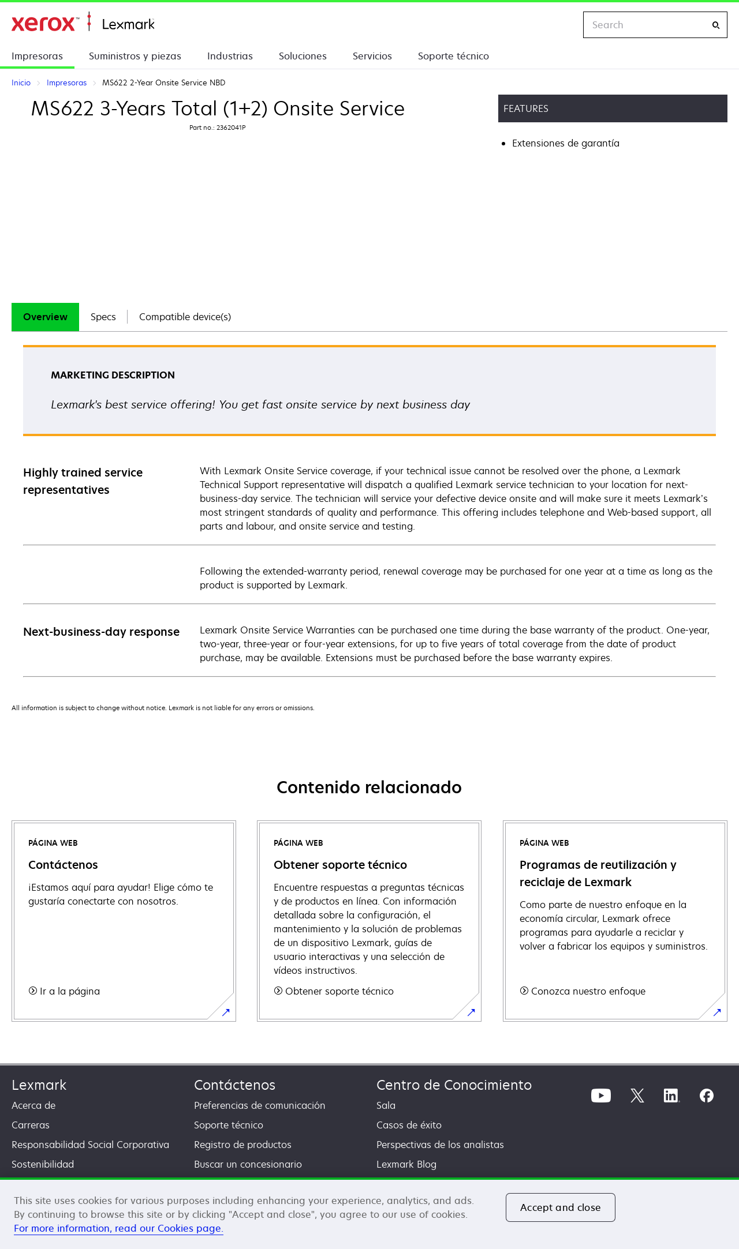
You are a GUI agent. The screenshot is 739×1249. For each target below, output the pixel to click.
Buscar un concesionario (248, 1164)
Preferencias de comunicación (260, 1105)
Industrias (230, 56)
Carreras (31, 1125)
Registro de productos (243, 1144)
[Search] (715, 25)
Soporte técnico (453, 56)
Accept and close (560, 1207)
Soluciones (303, 56)
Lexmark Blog (406, 1164)
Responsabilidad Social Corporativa (90, 1144)
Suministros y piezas (135, 56)
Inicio (83, 22)
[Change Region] (562, 24)
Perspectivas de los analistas (440, 1144)
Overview (45, 316)
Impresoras (37, 56)
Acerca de (33, 1105)
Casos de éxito (409, 1125)
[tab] (45, 317)
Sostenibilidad (43, 1164)
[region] (369, 1213)
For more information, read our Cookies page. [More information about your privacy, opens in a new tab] (118, 1228)
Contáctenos (234, 1085)
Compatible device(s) (185, 316)
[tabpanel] (369, 510)
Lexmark (39, 1085)
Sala (385, 1105)
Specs (103, 316)
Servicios (372, 56)
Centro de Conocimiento (454, 1085)
